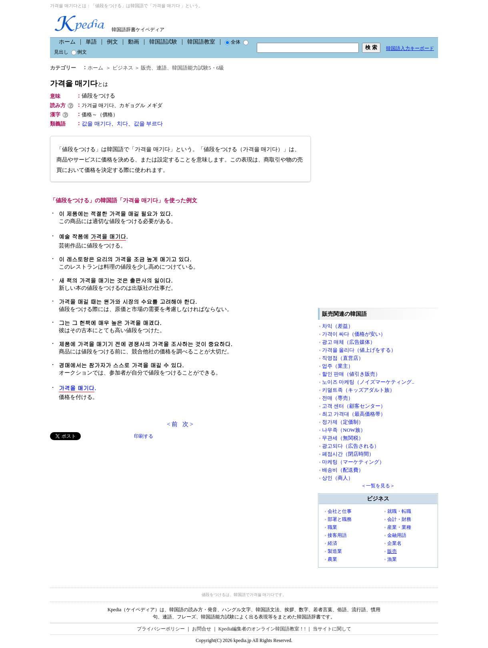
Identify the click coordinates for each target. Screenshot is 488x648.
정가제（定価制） (343, 422)
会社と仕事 (340, 511)
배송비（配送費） (343, 470)
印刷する (143, 436)
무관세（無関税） (343, 438)
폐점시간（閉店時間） (348, 454)
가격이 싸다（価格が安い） (354, 334)
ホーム (67, 42)
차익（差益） (337, 326)
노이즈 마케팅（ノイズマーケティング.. (368, 382)
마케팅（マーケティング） (353, 462)
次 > (187, 424)
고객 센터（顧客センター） (354, 406)
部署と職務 (340, 519)
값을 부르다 (148, 124)
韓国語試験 (163, 42)
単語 (91, 42)
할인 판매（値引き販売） (351, 374)
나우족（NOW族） (344, 430)
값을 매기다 (96, 124)
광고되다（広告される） (350, 446)
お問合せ (201, 629)
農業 (332, 559)
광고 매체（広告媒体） (348, 342)
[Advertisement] (110, 496)
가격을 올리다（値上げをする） (359, 350)
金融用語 (396, 535)
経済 (332, 543)
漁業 (392, 559)
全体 (232, 42)
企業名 (394, 543)
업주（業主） (337, 366)
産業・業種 (399, 527)
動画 (133, 42)
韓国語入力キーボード (410, 48)
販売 (146, 68)
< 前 (172, 424)
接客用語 (337, 535)
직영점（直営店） (343, 358)
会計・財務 (399, 519)
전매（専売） (337, 398)
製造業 (335, 551)
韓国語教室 (201, 42)
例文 (112, 42)
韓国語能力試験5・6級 (198, 68)
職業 (332, 527)
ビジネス (122, 68)
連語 (161, 68)
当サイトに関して (332, 629)
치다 (122, 124)
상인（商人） (337, 478)
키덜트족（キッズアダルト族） (358, 390)
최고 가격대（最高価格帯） (354, 414)
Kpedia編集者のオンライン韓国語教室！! (262, 629)
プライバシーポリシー (161, 629)
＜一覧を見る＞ (378, 485)
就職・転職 (399, 511)
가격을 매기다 (79, 83)
